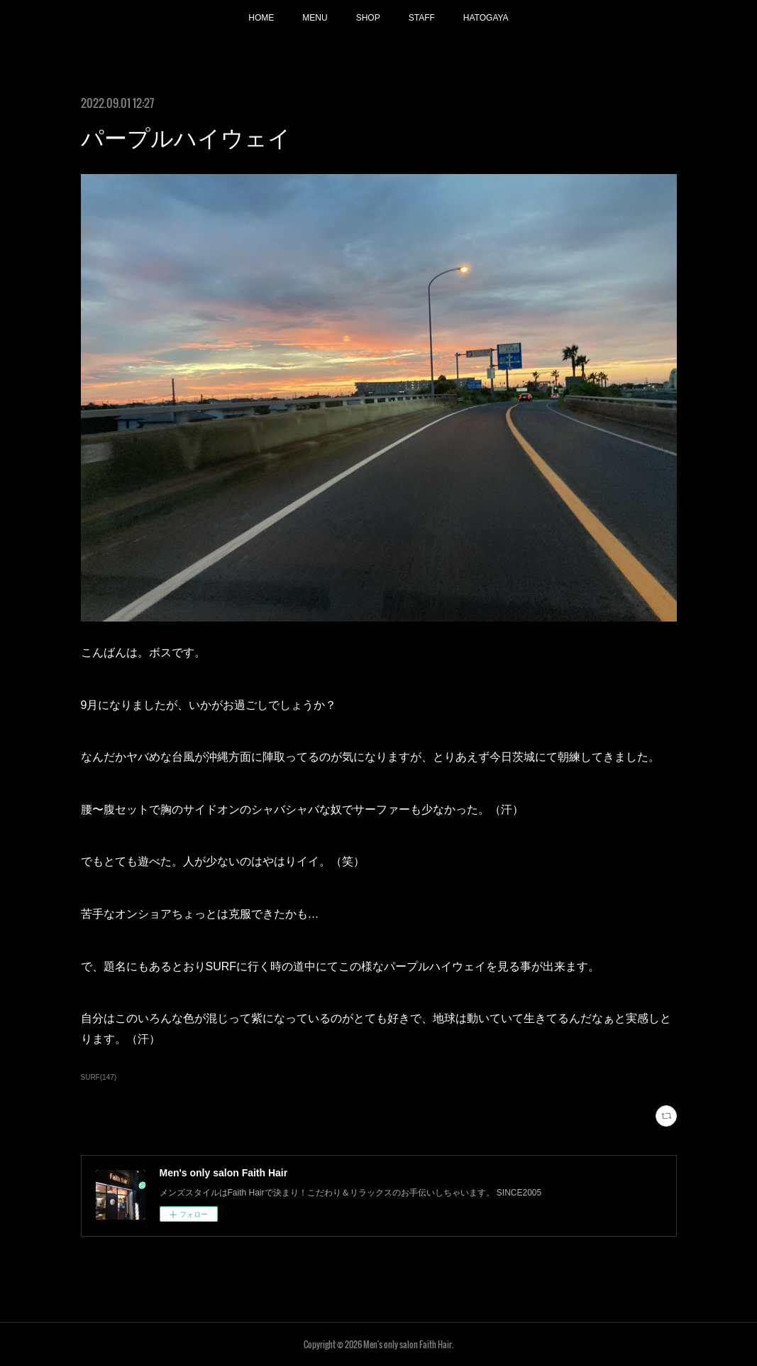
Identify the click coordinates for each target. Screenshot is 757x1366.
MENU (314, 18)
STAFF (422, 18)
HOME (261, 18)
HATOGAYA (486, 18)
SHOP (368, 18)
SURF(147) (99, 1077)
